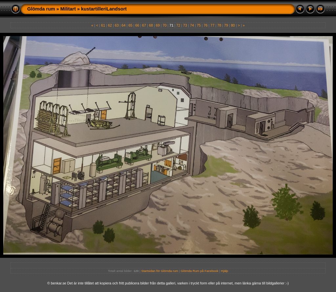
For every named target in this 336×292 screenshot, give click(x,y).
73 (185, 25)
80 (233, 25)
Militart (68, 8)
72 (178, 25)
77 (212, 25)
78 (219, 25)
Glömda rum (41, 8)
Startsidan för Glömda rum (159, 271)
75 (199, 25)
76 (206, 25)
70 (165, 25)
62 (110, 25)
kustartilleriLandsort (104, 8)
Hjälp (224, 271)
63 (117, 25)
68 (151, 25)
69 (158, 25)
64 (124, 25)
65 (130, 25)
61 (103, 25)
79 (226, 25)
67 (144, 25)
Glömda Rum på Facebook (200, 271)
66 (137, 25)
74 (192, 25)
